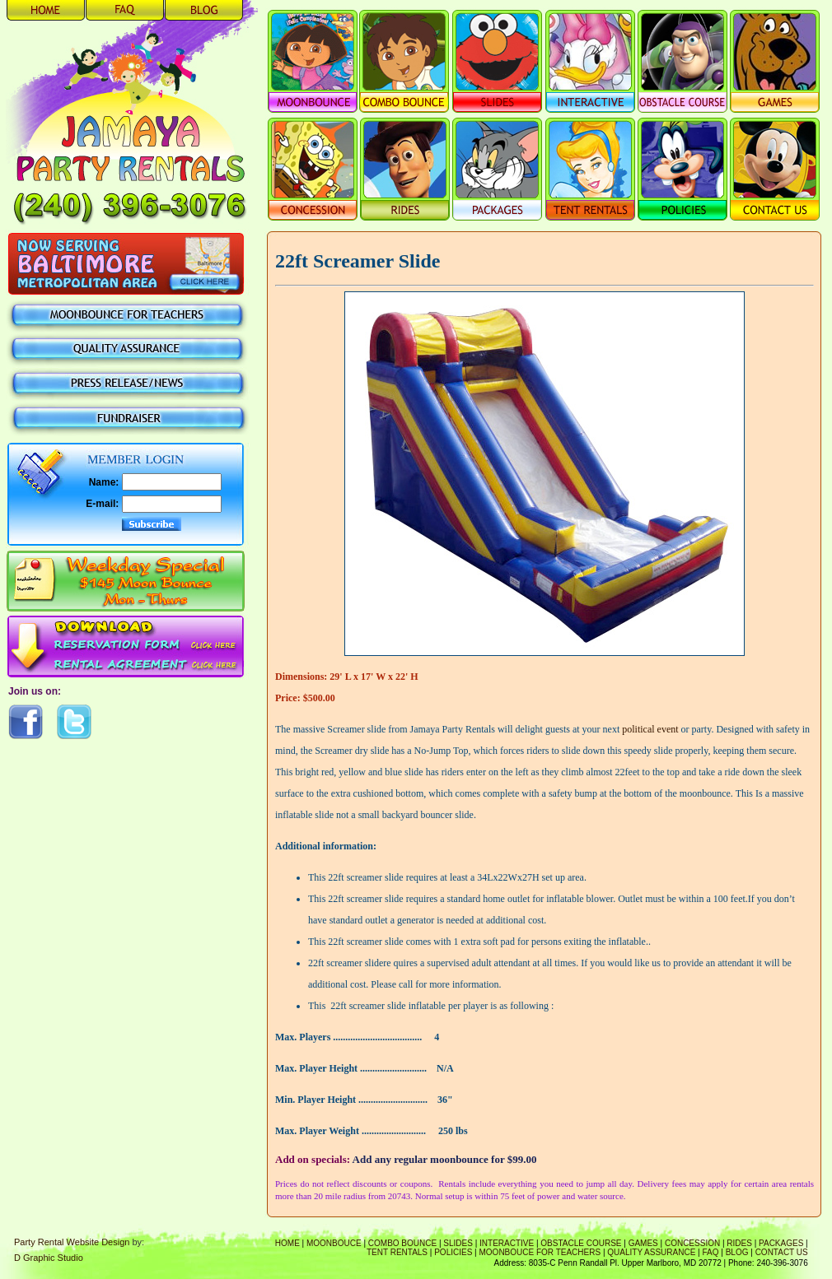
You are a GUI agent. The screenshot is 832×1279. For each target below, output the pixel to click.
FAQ (711, 1252)
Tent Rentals (397, 1252)
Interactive (506, 1243)
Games (643, 1243)
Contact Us (781, 1252)
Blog (737, 1252)
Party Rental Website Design (71, 1242)
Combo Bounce (402, 1243)
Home (287, 1243)
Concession (692, 1243)
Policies (453, 1252)
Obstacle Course (580, 1243)
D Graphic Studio (48, 1258)
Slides (458, 1243)
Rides (739, 1243)
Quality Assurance (651, 1252)
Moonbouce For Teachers (540, 1252)
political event (650, 729)
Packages (781, 1243)
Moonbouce (334, 1243)
